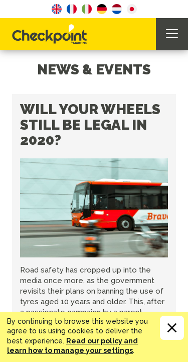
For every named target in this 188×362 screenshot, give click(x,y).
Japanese (132, 9)
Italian (87, 9)
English (57, 9)
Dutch (117, 9)
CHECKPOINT (52, 34)
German (102, 9)
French (72, 9)
